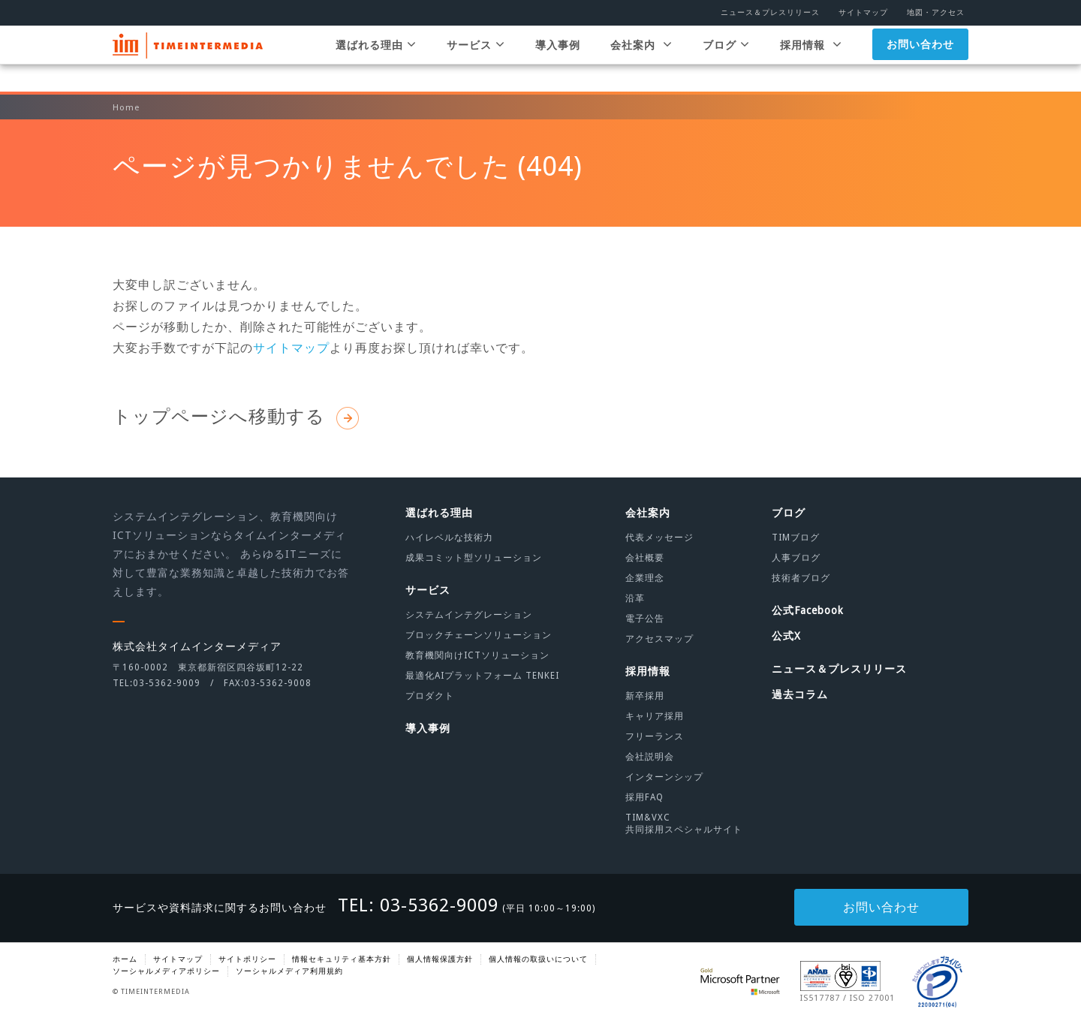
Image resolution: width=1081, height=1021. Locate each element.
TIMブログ (796, 537)
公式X (786, 636)
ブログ (726, 59)
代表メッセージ (659, 537)
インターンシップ (664, 777)
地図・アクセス (936, 12)
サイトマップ (863, 12)
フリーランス (654, 736)
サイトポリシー (247, 959)
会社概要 (644, 558)
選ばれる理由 (376, 59)
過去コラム (800, 694)
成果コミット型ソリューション (473, 558)
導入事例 (557, 60)
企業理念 (644, 578)
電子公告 (644, 618)
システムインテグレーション (468, 615)
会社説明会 (649, 756)
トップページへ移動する (236, 416)
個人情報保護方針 (440, 959)
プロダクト (429, 696)
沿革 (635, 598)
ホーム (125, 959)
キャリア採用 (654, 716)
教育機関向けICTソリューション (477, 655)
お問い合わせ (920, 59)
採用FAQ (644, 797)
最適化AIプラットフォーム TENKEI (482, 675)
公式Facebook (808, 610)
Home (126, 108)
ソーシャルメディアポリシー (166, 971)
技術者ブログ (801, 578)
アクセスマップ (659, 639)
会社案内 (641, 59)
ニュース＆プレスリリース (770, 12)
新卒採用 (644, 696)
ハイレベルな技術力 (449, 537)
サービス (476, 59)
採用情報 (811, 59)
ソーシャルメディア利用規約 (289, 971)
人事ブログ (796, 558)
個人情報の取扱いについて (538, 959)
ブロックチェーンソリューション (478, 635)
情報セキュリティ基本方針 (341, 959)
